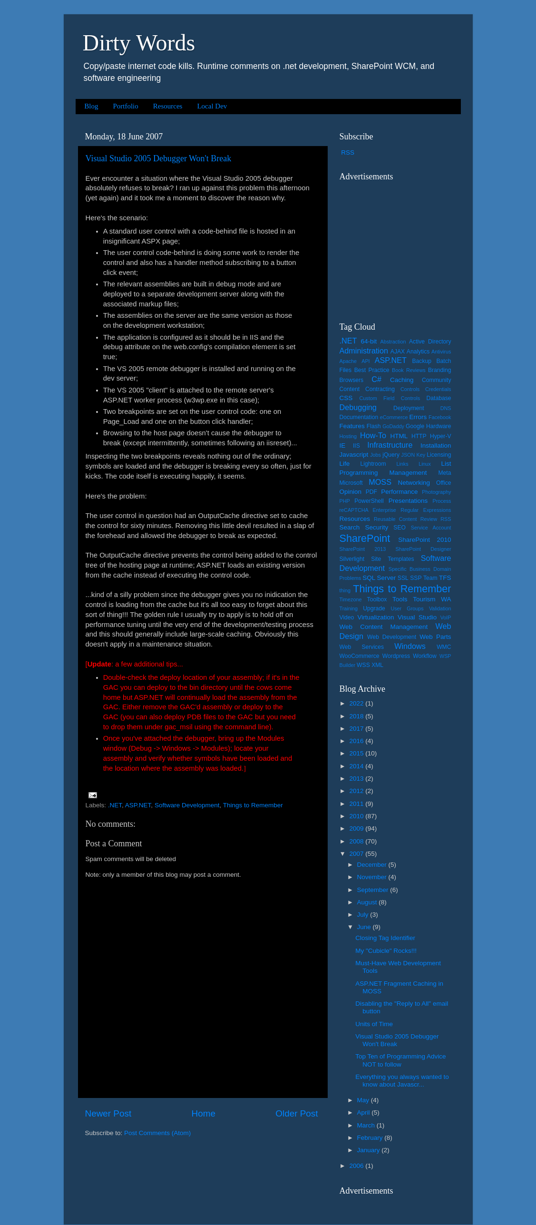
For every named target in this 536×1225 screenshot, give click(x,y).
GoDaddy (393, 426)
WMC (444, 647)
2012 (357, 790)
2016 (357, 741)
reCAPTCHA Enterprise (368, 510)
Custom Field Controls (389, 398)
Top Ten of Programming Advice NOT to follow (400, 1060)
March (367, 1125)
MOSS (380, 482)
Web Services (362, 647)
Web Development (391, 637)
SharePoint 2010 (424, 539)
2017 (357, 728)
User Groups (406, 608)
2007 (357, 853)
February (371, 1137)
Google (415, 426)
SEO (399, 527)
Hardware (438, 426)
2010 (357, 816)
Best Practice (372, 370)
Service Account (431, 527)
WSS (363, 665)
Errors (418, 417)
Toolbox (377, 599)
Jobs (375, 455)
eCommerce (394, 417)
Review (428, 519)
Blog (91, 106)
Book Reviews (409, 370)
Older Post (296, 1113)
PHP (345, 501)
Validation (440, 608)
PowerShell (368, 501)
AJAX (397, 351)
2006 (357, 1165)
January (369, 1150)
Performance (399, 491)
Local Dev (212, 106)
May (364, 1100)
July (363, 914)
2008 (357, 841)
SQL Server (379, 577)
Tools (400, 599)
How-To (373, 435)
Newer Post (108, 1113)
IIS (356, 445)
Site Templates (392, 559)
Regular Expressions (425, 510)
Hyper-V (440, 436)
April (364, 1112)
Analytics (418, 351)
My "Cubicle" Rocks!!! (386, 950)
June (365, 927)
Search (350, 527)
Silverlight (352, 559)
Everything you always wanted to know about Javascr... (402, 1080)
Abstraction (393, 341)
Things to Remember (253, 805)
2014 (357, 766)
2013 (357, 778)
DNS (445, 408)
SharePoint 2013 (363, 549)
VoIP (445, 617)
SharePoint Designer (423, 549)
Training (349, 608)
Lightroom (373, 464)
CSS (346, 398)
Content (350, 389)
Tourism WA (432, 599)
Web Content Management (384, 626)
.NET (115, 805)
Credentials (438, 389)
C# (376, 379)
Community (436, 380)
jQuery (391, 454)
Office (443, 483)
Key (420, 455)
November (373, 877)
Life (345, 463)
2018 (357, 716)
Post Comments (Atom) (157, 1133)
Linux (425, 464)
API (365, 361)
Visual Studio (417, 617)
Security (376, 527)
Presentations (408, 500)
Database (439, 398)
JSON (408, 455)
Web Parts (435, 636)
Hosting (348, 436)
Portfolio (125, 106)
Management (408, 472)
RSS (347, 152)
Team (430, 578)
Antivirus (441, 351)
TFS (445, 577)
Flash (374, 426)
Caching (402, 379)
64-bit (369, 341)
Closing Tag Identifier (385, 937)
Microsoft (351, 483)
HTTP (419, 436)
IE (343, 445)
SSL (403, 578)
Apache (348, 361)
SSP (415, 578)
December (373, 864)
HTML (399, 436)
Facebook (440, 417)
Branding (439, 370)
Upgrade (374, 608)
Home (203, 1113)
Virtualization (375, 617)
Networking (414, 482)
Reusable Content (395, 519)
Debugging (358, 407)
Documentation (359, 417)
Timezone (351, 599)
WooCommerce (360, 656)
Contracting (380, 389)
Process (442, 501)
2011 (357, 803)
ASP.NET (138, 805)
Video (347, 617)
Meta (445, 473)
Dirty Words (139, 42)
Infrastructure (389, 445)
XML (377, 665)
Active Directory (430, 341)
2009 (357, 828)
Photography (436, 492)
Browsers (352, 380)
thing (345, 590)
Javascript (354, 454)
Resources (168, 106)
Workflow (425, 656)
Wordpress (396, 656)
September (373, 889)
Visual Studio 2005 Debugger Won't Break (159, 158)
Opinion (351, 491)
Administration (364, 350)
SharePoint (365, 538)
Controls (409, 389)
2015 (357, 753)
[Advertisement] (399, 245)
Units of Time (374, 1024)
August (368, 902)
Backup (422, 361)
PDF (371, 492)
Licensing (439, 454)
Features (352, 426)
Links (402, 464)
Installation (435, 445)
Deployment (408, 408)
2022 (357, 703)
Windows (410, 646)
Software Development (187, 805)
